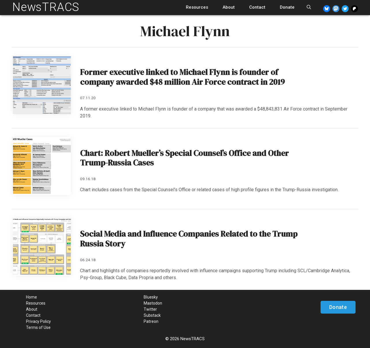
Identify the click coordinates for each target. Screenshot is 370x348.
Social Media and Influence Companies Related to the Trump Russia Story (188, 238)
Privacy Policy (38, 321)
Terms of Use (38, 327)
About (229, 7)
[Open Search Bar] (308, 7)
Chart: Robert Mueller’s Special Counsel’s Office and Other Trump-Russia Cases (184, 158)
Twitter (150, 309)
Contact (257, 7)
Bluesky (151, 297)
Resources (197, 7)
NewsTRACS (45, 7)
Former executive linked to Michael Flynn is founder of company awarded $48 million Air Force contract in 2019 (182, 77)
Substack (152, 315)
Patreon (151, 321)
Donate (287, 7)
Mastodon (153, 303)
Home (31, 297)
